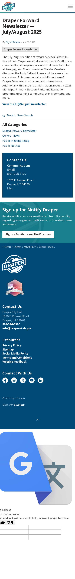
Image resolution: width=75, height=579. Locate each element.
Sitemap (8, 349)
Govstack (19, 404)
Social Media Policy (15, 353)
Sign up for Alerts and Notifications (28, 234)
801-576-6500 (11, 324)
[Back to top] (37, 419)
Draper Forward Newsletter (20, 49)
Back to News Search (20, 115)
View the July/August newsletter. (24, 104)
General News (11, 135)
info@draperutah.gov (17, 328)
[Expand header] (70, 6)
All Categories (14, 124)
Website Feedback (14, 361)
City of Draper (13, 42)
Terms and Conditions (17, 357)
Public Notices (11, 145)
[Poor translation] (10, 522)
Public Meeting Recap (15, 140)
